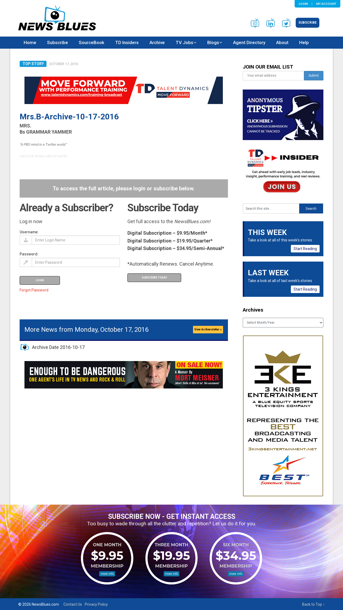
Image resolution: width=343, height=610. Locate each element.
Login (303, 4)
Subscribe (307, 22)
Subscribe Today (154, 277)
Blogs (213, 42)
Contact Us (72, 604)
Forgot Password (34, 290)
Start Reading (305, 249)
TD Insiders (127, 42)
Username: (29, 232)
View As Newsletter (208, 329)
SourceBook (91, 42)
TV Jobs (184, 42)
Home (30, 42)
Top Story (33, 64)
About (282, 42)
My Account (326, 4)
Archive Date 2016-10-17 (58, 347)
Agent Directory (249, 42)
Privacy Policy (96, 604)
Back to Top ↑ (313, 604)
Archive (157, 42)
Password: (29, 254)
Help (304, 42)
